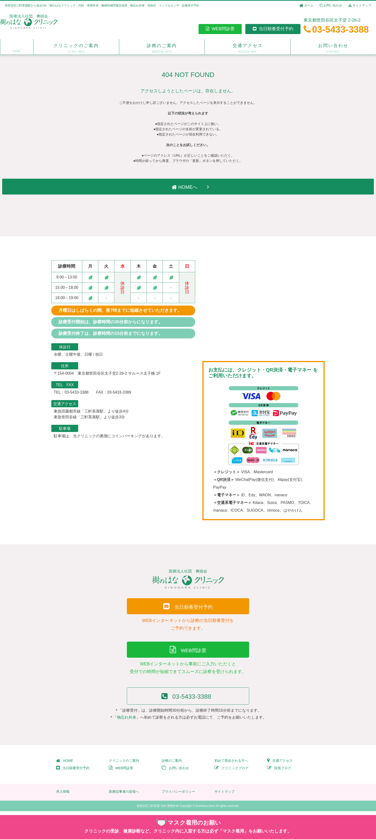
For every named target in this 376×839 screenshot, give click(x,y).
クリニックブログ (231, 772)
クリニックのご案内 (124, 764)
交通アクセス (280, 764)
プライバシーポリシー (178, 795)
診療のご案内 (172, 764)
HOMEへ (188, 186)
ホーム (306, 5)
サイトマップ (359, 5)
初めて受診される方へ (231, 764)
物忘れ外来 (126, 721)
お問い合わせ (331, 5)
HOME (64, 764)
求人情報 (63, 795)
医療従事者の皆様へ (124, 795)
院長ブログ (279, 772)
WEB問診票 (220, 28)
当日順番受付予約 (273, 28)
